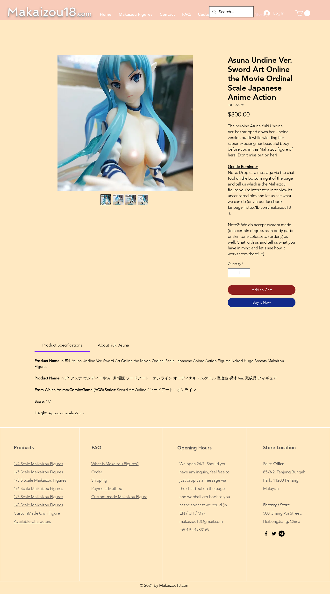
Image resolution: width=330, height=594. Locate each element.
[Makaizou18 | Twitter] (274, 534)
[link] (62, 345)
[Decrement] (232, 273)
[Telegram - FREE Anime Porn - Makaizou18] (282, 534)
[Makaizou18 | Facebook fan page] (266, 534)
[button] (302, 13)
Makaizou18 (49, 12)
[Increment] (246, 273)
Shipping (99, 480)
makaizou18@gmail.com (201, 521)
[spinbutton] (239, 273)
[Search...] (231, 12)
